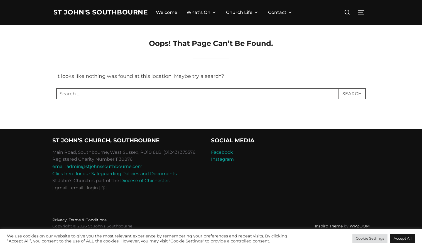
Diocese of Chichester (144, 192)
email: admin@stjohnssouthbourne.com (97, 177)
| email (76, 199)
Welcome (169, 18)
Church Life (245, 18)
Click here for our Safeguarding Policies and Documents (114, 185)
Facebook (222, 163)
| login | (92, 199)
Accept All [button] (403, 238)
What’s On (205, 18)
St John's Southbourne (84, 18)
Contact (283, 18)
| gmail (60, 199)
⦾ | (105, 199)
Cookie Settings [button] (370, 238)
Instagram (222, 170)
